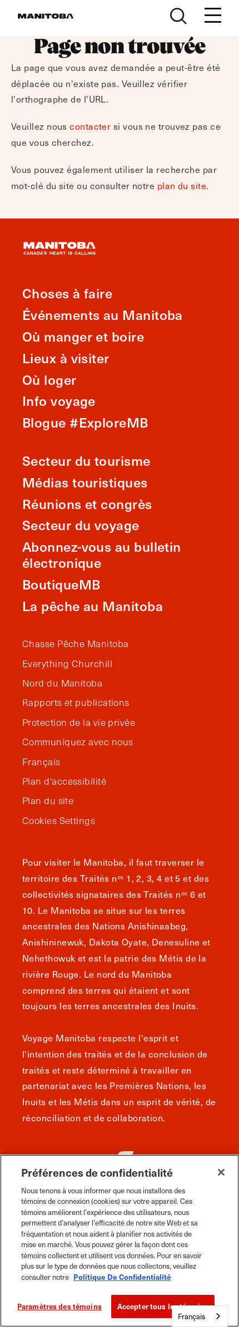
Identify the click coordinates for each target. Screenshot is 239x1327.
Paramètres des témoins (59, 1306)
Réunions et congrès (87, 504)
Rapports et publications (76, 702)
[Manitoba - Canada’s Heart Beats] (45, 16)
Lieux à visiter (65, 358)
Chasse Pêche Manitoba (75, 643)
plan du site (181, 185)
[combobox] (200, 1316)
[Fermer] (221, 1172)
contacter (90, 126)
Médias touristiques (85, 482)
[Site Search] (178, 16)
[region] (119, 1241)
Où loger (49, 380)
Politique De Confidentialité (122, 1277)
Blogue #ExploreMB (85, 422)
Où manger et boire (83, 336)
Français (41, 761)
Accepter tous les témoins (162, 1306)
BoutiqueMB (61, 584)
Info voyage (59, 401)
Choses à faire (67, 293)
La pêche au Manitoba (92, 606)
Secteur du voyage (81, 525)
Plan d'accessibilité (64, 781)
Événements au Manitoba (102, 315)
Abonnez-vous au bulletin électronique (101, 554)
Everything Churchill (67, 663)
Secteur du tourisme (86, 460)
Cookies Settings (58, 820)
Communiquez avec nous (77, 742)
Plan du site (47, 800)
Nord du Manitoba (62, 683)
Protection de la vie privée (78, 722)
